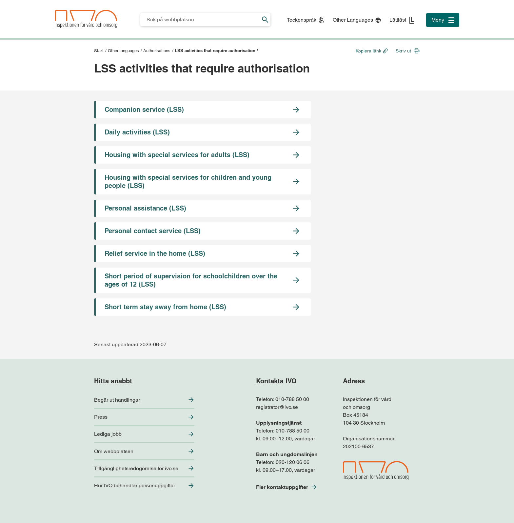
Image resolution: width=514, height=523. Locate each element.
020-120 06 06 (292, 462)
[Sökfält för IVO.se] (200, 19)
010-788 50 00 (292, 399)
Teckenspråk (301, 20)
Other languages (123, 50)
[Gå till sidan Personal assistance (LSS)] (202, 208)
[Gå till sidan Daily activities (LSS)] (202, 132)
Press (101, 417)
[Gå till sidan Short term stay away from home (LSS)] (202, 307)
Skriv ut (403, 50)
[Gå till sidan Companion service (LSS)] (202, 109)
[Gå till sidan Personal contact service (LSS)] (202, 231)
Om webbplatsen (113, 451)
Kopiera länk (368, 50)
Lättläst (397, 20)
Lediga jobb (108, 434)
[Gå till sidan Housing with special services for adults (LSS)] (202, 155)
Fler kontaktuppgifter (282, 487)
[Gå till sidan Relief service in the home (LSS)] (202, 253)
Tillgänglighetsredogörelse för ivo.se (136, 468)
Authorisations (156, 50)
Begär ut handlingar (117, 400)
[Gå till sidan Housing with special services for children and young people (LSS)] (202, 181)
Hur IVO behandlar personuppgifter (134, 485)
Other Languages (353, 20)
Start (99, 50)
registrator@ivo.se (277, 407)
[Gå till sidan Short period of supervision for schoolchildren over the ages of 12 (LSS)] (202, 280)
